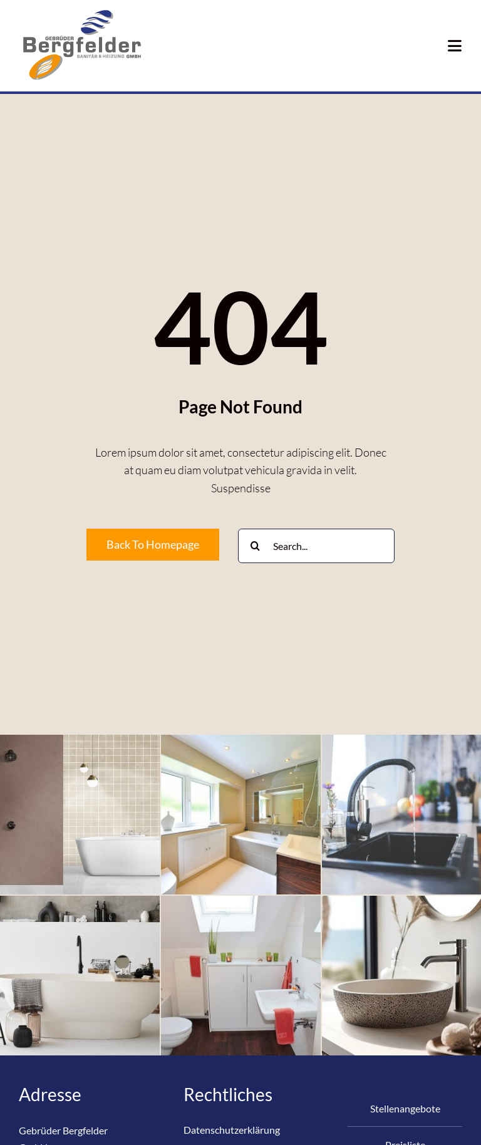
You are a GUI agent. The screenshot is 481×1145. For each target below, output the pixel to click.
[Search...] (316, 546)
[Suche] (255, 546)
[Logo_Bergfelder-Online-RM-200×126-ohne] (81, 12)
